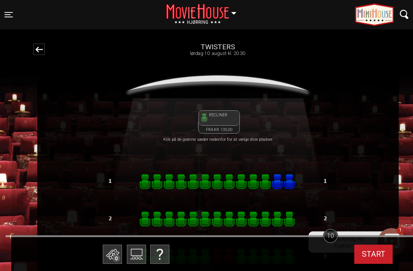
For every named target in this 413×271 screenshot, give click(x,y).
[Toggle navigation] (8, 15)
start (373, 254)
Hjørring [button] (205, 10)
